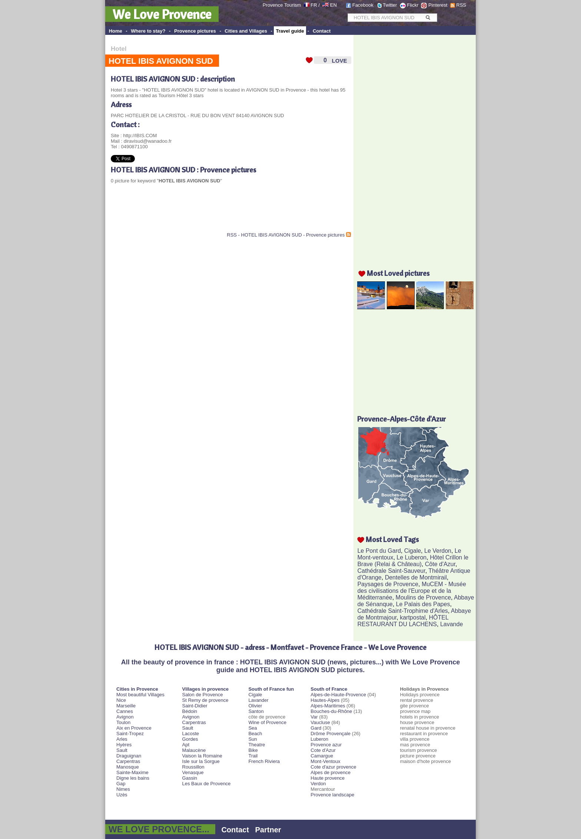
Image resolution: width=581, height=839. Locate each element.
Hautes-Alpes (325, 700)
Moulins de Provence (423, 597)
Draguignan (128, 756)
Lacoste (190, 733)
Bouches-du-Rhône (331, 711)
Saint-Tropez (130, 733)
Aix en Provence (134, 728)
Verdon (318, 783)
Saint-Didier (195, 705)
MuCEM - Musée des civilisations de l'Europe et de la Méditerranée (411, 591)
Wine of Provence (267, 722)
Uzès (121, 794)
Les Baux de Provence (206, 783)
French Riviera (264, 761)
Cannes (124, 711)
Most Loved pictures (398, 273)
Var (314, 717)
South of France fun (271, 689)
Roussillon (193, 767)
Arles (121, 739)
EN (333, 5)
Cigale (412, 551)
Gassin (189, 778)
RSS (461, 5)
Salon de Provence (202, 694)
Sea (252, 728)
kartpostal (412, 617)
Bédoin (189, 711)
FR (314, 5)
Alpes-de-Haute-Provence (338, 694)
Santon (255, 711)
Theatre (256, 744)
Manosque (127, 767)
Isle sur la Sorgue (201, 761)
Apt (186, 744)
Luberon (319, 739)
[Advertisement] (197, 213)
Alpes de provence (331, 772)
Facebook (363, 5)
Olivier (255, 705)
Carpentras (128, 761)
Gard (316, 728)
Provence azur (326, 744)
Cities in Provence (137, 689)
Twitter (390, 5)
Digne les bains (132, 778)
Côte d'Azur (440, 564)
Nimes (123, 789)
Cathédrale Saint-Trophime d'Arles (402, 611)
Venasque (193, 772)
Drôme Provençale (331, 733)
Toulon (123, 722)
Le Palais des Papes (423, 604)
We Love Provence (162, 14)
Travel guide (290, 31)
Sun (252, 739)
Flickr (412, 5)
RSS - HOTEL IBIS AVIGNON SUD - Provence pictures (286, 235)
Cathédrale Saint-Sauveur (391, 571)
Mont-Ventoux (325, 761)
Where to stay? (148, 31)
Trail (253, 756)
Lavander (258, 700)
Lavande (451, 624)
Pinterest (437, 5)
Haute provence (328, 778)
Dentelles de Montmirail (416, 577)
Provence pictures (195, 31)
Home (115, 31)
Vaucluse (320, 722)
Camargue (322, 756)
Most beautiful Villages (140, 694)
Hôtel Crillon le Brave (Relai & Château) (412, 560)
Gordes (190, 739)
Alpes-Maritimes (328, 705)
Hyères (124, 744)
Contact (322, 31)
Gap (121, 783)
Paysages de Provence (387, 584)
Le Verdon (437, 551)
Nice (121, 700)
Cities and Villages (246, 31)
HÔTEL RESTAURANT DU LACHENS (402, 620)
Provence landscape (332, 794)
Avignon (125, 717)
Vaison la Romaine (202, 756)
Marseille (126, 705)
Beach (255, 733)
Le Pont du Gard (379, 551)
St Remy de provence (205, 700)
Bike (253, 750)
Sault (121, 750)
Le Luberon (411, 557)
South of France (329, 689)
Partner (268, 830)
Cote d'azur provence (333, 767)
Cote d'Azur (323, 750)
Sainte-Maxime (132, 772)
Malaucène (194, 750)
